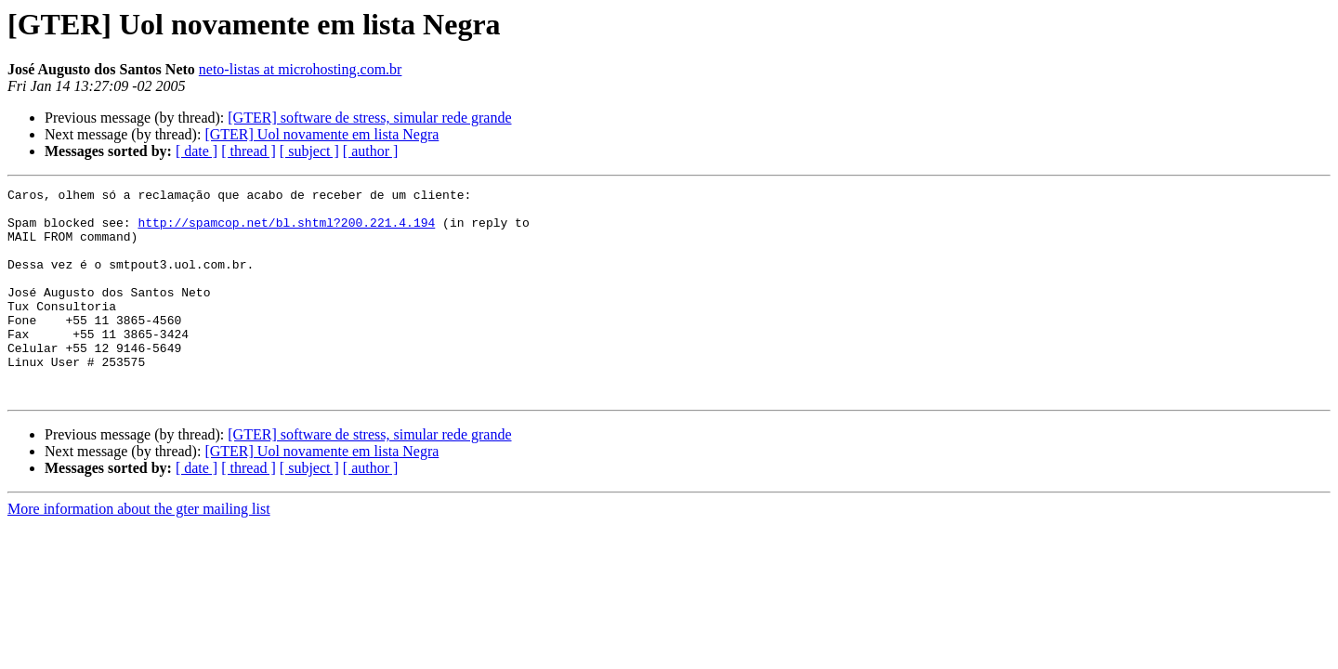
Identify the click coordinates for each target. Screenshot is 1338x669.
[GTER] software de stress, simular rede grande (369, 117)
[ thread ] (248, 151)
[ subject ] (309, 151)
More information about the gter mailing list (138, 550)
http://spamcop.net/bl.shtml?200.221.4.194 (286, 230)
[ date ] (196, 151)
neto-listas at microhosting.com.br (300, 69)
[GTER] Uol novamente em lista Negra (321, 134)
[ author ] (371, 151)
